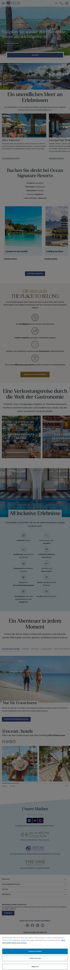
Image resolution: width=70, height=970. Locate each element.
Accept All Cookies (35, 951)
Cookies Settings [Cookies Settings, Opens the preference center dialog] (35, 958)
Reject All (35, 966)
